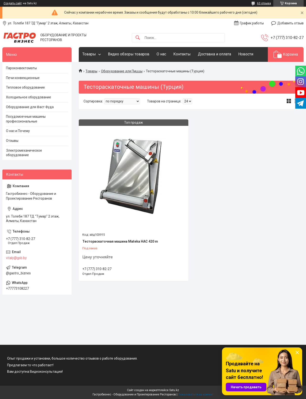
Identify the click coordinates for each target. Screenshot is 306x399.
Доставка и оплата (214, 54)
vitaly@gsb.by (16, 258)
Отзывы (12, 141)
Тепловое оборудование (25, 87)
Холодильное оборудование (28, 97)
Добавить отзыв (290, 23)
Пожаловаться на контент (195, 394)
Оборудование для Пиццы (121, 71)
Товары (89, 54)
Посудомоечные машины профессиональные (26, 119)
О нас (161, 54)
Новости (245, 54)
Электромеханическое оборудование (24, 153)
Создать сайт (13, 3)
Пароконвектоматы (21, 68)
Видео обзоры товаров (128, 54)
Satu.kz (174, 390)
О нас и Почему (18, 131)
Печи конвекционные (23, 78)
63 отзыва (264, 3)
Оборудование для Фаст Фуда (30, 107)
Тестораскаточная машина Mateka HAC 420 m (120, 241)
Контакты (182, 54)
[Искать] (137, 38)
